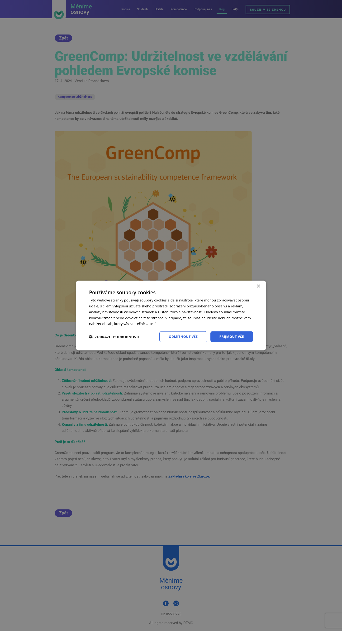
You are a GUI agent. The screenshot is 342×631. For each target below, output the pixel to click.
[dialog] (171, 315)
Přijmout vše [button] (231, 336)
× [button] (258, 286)
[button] (114, 337)
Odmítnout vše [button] (183, 336)
